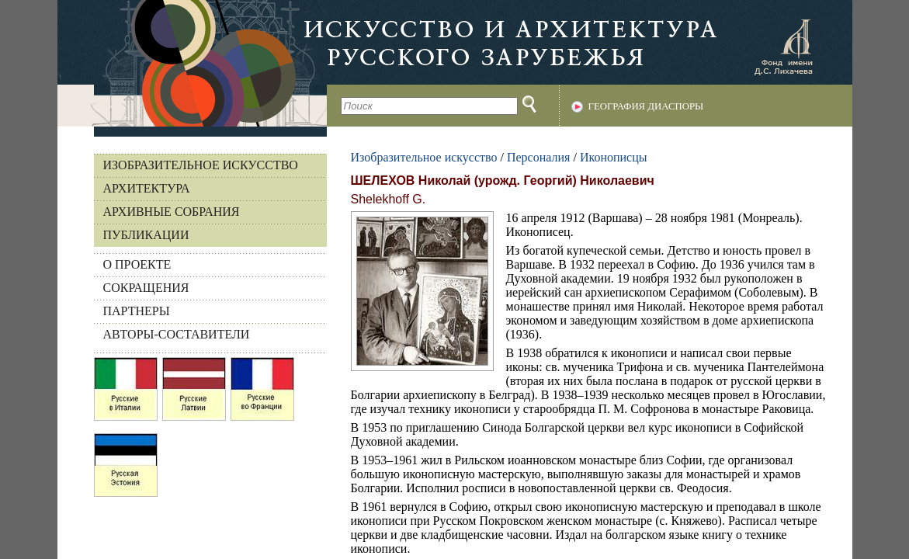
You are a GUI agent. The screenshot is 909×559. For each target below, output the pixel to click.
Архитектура (146, 188)
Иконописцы (613, 157)
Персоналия (538, 157)
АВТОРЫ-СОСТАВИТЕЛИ (176, 334)
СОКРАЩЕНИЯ (146, 287)
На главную (192, 63)
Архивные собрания (171, 211)
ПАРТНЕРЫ (136, 311)
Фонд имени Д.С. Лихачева (783, 46)
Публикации (146, 234)
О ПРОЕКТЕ (137, 264)
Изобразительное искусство (200, 165)
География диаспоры (646, 106)
